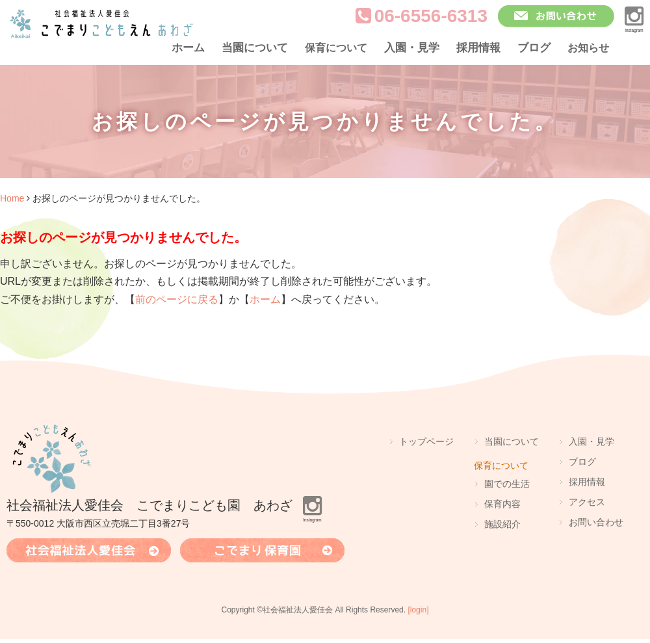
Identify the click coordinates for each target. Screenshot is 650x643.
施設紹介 (502, 524)
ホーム (188, 48)
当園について (255, 48)
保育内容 (502, 504)
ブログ (534, 48)
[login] (418, 609)
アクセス (587, 502)
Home (12, 198)
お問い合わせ (596, 522)
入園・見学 (411, 48)
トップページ (426, 441)
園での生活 (507, 484)
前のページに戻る (176, 299)
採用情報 (478, 48)
